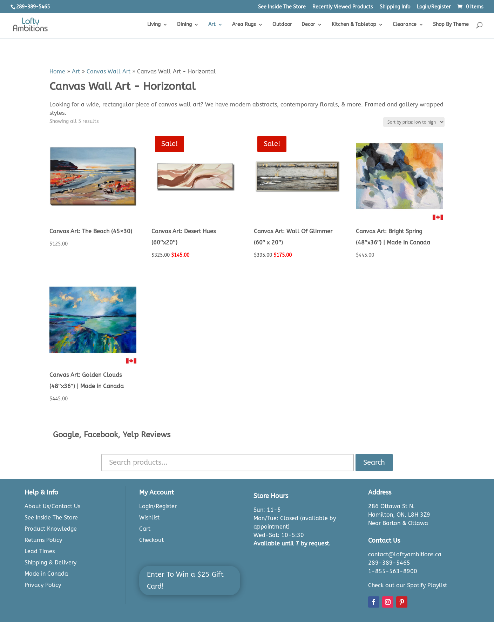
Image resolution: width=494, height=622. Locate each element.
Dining (184, 24)
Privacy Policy (43, 585)
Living (154, 24)
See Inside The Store (282, 7)
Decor (308, 24)
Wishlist (149, 517)
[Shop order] (414, 122)
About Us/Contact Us (52, 506)
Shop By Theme (451, 24)
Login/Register (434, 7)
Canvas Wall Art (108, 71)
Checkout (151, 540)
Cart (144, 528)
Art (212, 24)
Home (57, 71)
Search (374, 462)
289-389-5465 (389, 562)
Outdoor (282, 24)
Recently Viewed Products (342, 7)
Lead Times (40, 551)
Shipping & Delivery (50, 562)
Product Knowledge (51, 528)
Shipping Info (395, 7)
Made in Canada (46, 573)
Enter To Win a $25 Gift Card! (185, 580)
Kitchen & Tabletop (354, 24)
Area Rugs (244, 24)
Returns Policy (43, 540)
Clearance (405, 24)
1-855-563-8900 (392, 571)
